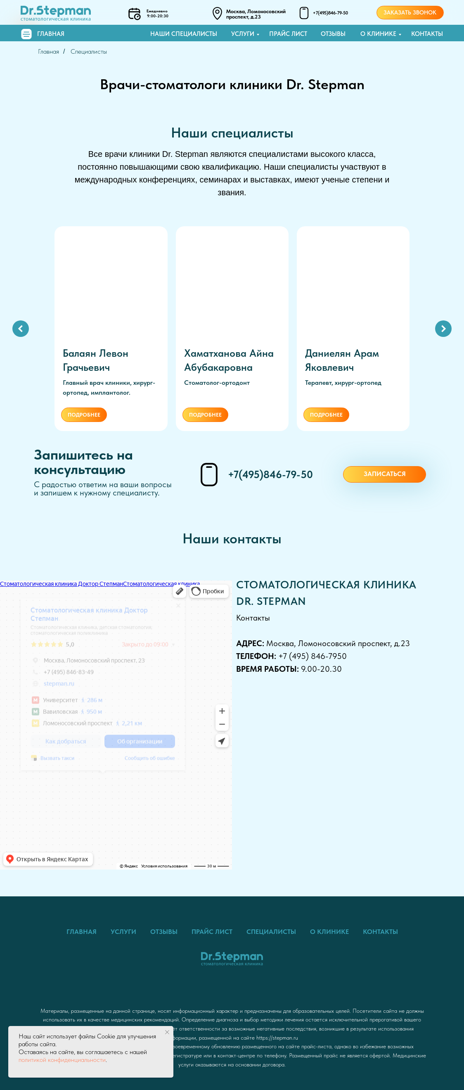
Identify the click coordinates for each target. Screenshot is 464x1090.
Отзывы (333, 34)
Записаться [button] (385, 472)
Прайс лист (288, 34)
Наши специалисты (183, 34)
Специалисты (89, 51)
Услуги (242, 34)
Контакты (427, 34)
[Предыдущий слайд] (20, 327)
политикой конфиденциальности (62, 1060)
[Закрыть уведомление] (167, 1032)
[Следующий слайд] (443, 327)
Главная (50, 34)
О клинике (378, 34)
